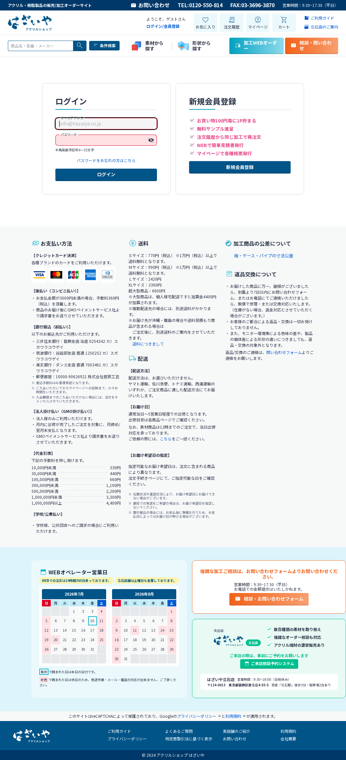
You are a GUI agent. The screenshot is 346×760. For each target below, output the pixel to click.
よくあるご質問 (179, 731)
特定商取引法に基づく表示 (188, 738)
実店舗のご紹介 (236, 731)
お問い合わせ (150, 5)
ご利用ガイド (119, 731)
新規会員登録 (240, 167)
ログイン (106, 174)
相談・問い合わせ (311, 45)
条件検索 (104, 45)
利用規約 (288, 731)
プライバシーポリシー (127, 738)
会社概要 (288, 738)
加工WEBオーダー (256, 45)
